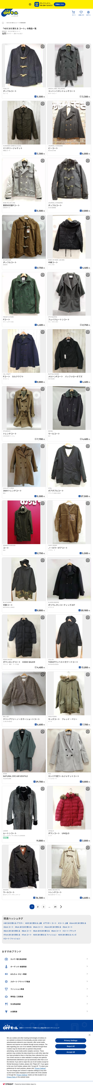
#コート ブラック (69, 931)
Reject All (70, 1046)
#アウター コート (50, 923)
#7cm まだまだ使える (12, 935)
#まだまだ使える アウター (14, 923)
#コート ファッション (12, 938)
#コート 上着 (63, 923)
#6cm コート (56, 931)
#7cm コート (27, 935)
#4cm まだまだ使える (23, 927)
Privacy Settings (70, 1040)
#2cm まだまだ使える (78, 923)
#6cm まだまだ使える (41, 931)
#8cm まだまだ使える (12, 931)
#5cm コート (68, 927)
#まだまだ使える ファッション (45, 935)
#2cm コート (8, 927)
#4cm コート (38, 927)
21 (55, 907)
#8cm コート (27, 931)
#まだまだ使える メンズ (67, 935)
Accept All (71, 1052)
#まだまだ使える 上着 (33, 923)
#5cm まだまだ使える (53, 927)
